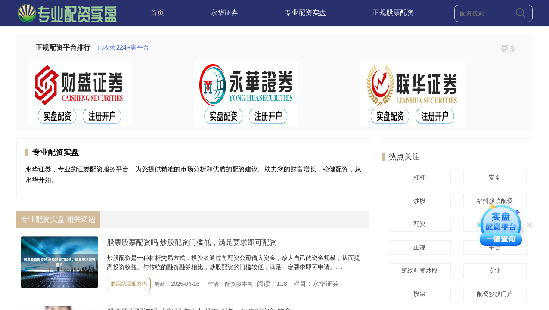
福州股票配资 (493, 200)
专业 (493, 270)
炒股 (418, 200)
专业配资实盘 (305, 12)
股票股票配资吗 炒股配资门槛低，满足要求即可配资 (192, 243)
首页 (157, 12)
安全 (493, 177)
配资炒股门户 (493, 293)
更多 (512, 48)
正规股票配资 (393, 12)
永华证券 (224, 12)
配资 (418, 223)
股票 (418, 293)
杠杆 (418, 177)
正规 (418, 247)
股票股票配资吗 (129, 284)
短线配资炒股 (418, 270)
